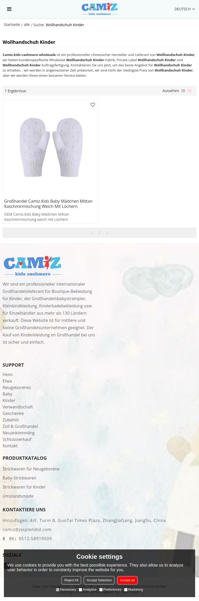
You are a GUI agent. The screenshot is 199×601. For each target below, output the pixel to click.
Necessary (66, 589)
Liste (183, 90)
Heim (8, 374)
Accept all (127, 580)
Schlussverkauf (17, 439)
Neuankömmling (19, 433)
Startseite (12, 24)
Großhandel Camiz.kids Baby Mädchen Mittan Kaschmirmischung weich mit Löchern (48, 204)
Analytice (88, 589)
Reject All (71, 580)
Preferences (110, 589)
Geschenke (13, 413)
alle (27, 24)
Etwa (7, 381)
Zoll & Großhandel (20, 426)
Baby (7, 394)
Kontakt (10, 446)
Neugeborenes (17, 387)
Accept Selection (99, 580)
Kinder (9, 400)
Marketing (133, 589)
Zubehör (11, 420)
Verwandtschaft (18, 407)
